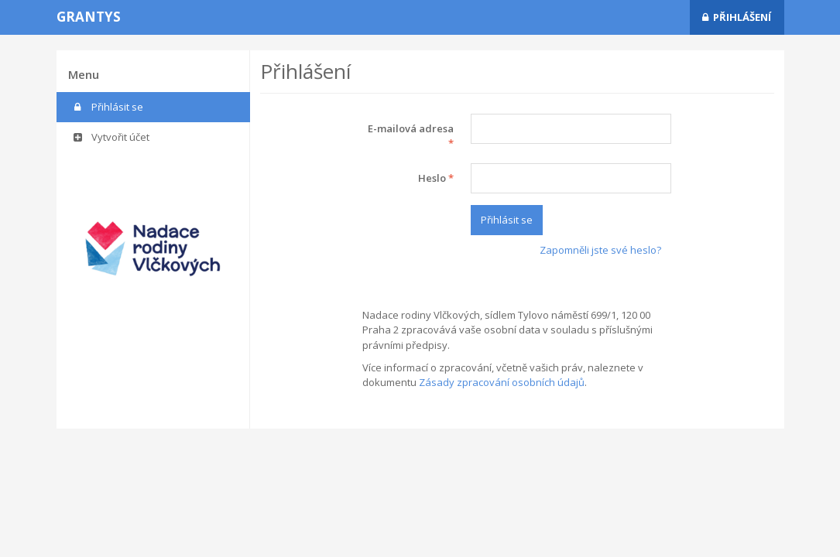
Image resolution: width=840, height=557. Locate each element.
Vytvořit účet (110, 137)
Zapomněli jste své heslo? (600, 250)
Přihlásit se (107, 107)
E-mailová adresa (411, 136)
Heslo (436, 178)
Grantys (89, 17)
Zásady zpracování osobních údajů (502, 382)
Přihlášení (737, 17)
